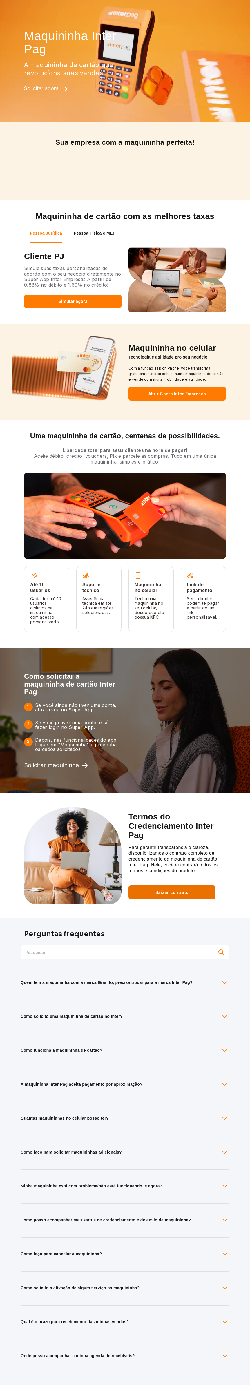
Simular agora (73, 301)
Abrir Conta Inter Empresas (177, 393)
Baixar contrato (172, 892)
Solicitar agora (46, 88)
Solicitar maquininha (56, 765)
